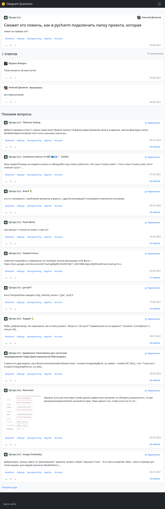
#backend (9, 38)
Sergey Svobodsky (32, 454)
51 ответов (155, 277)
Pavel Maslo (29, 222)
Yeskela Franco (30, 253)
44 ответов (155, 243)
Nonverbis (28, 390)
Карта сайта (9, 504)
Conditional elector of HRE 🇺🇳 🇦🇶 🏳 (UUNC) (46, 156)
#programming (34, 38)
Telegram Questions (17, 4)
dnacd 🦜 (27, 191)
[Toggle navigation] (159, 4)
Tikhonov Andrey (31, 122)
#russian (58, 38)
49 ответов (155, 146)
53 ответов (155, 308)
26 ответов (155, 380)
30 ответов (155, 444)
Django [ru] (12, 17)
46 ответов (155, 181)
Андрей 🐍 (28, 318)
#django (21, 38)
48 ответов (155, 343)
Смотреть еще (9, 487)
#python (48, 38)
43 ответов (155, 478)
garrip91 (27, 287)
